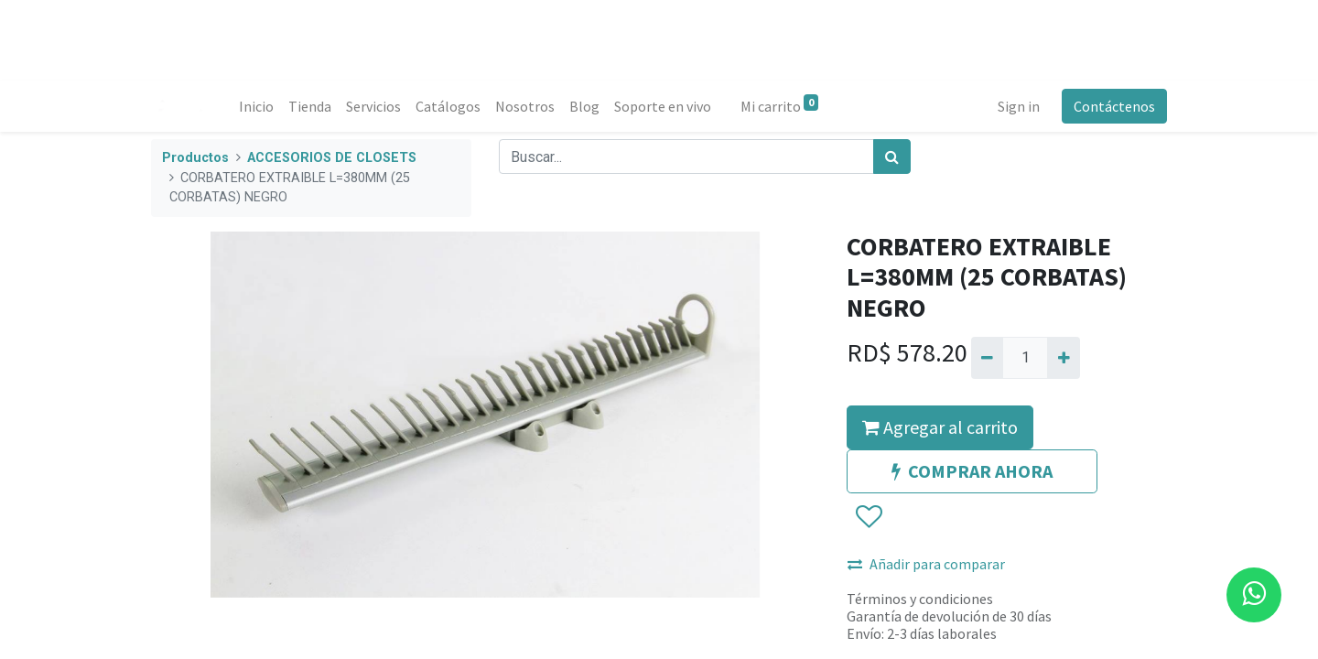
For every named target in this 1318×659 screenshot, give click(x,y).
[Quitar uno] (987, 358)
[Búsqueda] (892, 156)
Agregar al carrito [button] (940, 427)
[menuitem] (256, 106)
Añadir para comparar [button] (926, 564)
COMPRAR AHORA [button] (972, 470)
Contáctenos (1114, 106)
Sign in (1019, 106)
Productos (195, 158)
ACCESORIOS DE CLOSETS (331, 158)
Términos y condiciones (920, 598)
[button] (868, 517)
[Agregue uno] (1063, 358)
